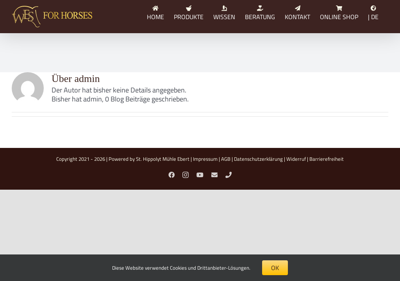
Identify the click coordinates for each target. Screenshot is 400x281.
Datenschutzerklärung (258, 159)
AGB (225, 159)
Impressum (205, 159)
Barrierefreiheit (326, 159)
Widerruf (296, 159)
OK (275, 268)
